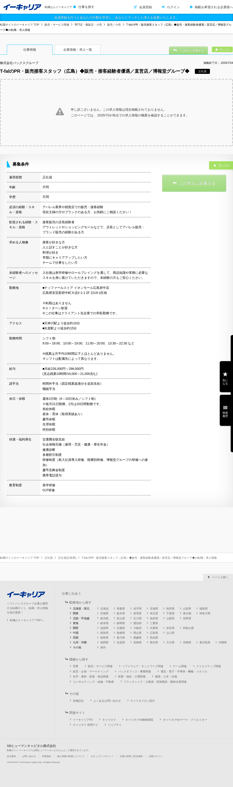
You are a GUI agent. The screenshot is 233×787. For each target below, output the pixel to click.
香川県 (121, 637)
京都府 (121, 628)
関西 (75, 628)
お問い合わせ (29, 756)
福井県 (154, 618)
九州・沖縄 (80, 642)
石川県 (137, 618)
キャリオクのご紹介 (142, 700)
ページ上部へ (220, 577)
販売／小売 (114, 24)
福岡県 (104, 642)
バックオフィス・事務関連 (134, 671)
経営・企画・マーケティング (91, 671)
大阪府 (137, 628)
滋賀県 (104, 628)
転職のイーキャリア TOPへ (27, 620)
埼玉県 (154, 613)
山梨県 (170, 618)
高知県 (154, 637)
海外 (103, 647)
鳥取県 (104, 632)
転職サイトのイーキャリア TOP (19, 24)
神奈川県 (204, 613)
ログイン (173, 7)
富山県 (121, 618)
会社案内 (11, 756)
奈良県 (170, 628)
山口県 (170, 632)
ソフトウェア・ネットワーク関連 (142, 666)
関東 (75, 613)
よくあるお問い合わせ (107, 700)
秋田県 (170, 608)
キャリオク (109, 719)
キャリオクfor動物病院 (139, 719)
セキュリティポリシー (102, 756)
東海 (75, 623)
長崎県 (137, 642)
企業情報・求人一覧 (77, 49)
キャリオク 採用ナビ (85, 724)
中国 (75, 632)
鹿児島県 (204, 642)
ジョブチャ (115, 724)
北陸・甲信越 (81, 618)
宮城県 (154, 608)
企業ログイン (155, 756)
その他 (77, 647)
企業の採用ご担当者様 (131, 756)
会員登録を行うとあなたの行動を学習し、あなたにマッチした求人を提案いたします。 (116, 17)
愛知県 (137, 623)
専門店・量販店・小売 (88, 24)
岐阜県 (104, 623)
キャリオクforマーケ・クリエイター (185, 719)
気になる (225, 382)
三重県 (154, 623)
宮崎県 (187, 642)
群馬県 (137, 613)
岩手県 (137, 608)
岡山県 (137, 632)
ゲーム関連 (180, 666)
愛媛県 (137, 637)
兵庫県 (154, 628)
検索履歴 (225, 414)
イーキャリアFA (83, 719)
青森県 (121, 608)
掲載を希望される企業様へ (214, 7)
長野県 (187, 618)
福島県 (203, 608)
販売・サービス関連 (57, 24)
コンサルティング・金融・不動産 (93, 681)
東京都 (187, 613)
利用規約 (46, 756)
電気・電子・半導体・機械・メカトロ (184, 671)
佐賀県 (121, 642)
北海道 (104, 608)
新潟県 (104, 618)
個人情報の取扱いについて (71, 756)
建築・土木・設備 (166, 676)
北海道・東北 (81, 608)
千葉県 (170, 613)
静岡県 (121, 623)
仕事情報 (29, 49)
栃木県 (121, 613)
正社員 (49, 557)
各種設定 (78, 700)
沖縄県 (223, 642)
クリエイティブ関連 (208, 666)
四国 (75, 637)
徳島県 (104, 637)
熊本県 (154, 642)
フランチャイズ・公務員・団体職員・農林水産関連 (155, 681)
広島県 (154, 632)
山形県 (187, 608)
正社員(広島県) (67, 557)
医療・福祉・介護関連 (132, 676)
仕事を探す (86, 7)
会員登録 (145, 7)
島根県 (121, 632)
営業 (75, 666)
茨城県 (104, 613)
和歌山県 (188, 628)
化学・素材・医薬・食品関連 (91, 676)
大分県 (170, 642)
